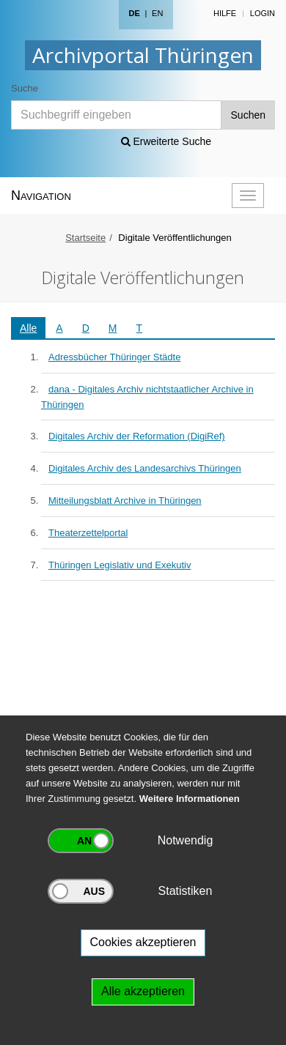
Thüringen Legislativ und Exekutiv (119, 564)
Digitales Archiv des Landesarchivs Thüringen (144, 468)
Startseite (85, 237)
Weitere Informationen (189, 798)
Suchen (248, 115)
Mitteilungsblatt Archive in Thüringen (125, 500)
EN (157, 13)
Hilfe (224, 13)
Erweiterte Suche (166, 141)
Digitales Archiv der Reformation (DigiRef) (136, 436)
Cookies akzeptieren (143, 942)
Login (262, 13)
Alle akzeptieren (143, 991)
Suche (24, 88)
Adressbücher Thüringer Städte (114, 357)
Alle (28, 328)
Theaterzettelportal (88, 532)
